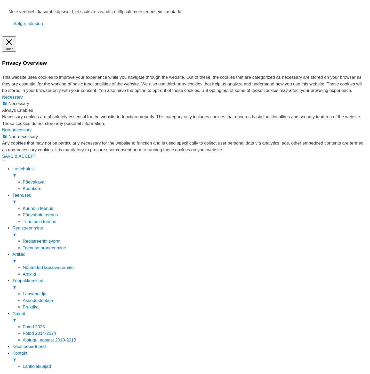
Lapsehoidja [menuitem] (34, 293)
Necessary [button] (12, 97)
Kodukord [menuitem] (32, 188)
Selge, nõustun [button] (28, 23)
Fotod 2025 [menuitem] (34, 326)
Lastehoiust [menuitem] (190, 172)
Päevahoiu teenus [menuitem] (40, 214)
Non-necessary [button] (16, 130)
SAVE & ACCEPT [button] (19, 156)
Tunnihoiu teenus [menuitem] (39, 221)
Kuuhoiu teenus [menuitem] (38, 208)
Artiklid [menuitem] (190, 258)
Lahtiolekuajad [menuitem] (37, 366)
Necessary (19, 103)
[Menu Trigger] (4, 160)
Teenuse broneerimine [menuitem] (44, 247)
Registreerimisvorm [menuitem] (41, 241)
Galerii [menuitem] (190, 317)
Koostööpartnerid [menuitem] (29, 346)
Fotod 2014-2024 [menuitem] (39, 333)
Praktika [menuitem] (30, 307)
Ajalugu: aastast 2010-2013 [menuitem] (49, 340)
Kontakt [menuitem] (190, 357)
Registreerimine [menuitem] (190, 232)
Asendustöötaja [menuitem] (38, 300)
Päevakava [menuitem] (33, 182)
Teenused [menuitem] (190, 199)
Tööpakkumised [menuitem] (190, 284)
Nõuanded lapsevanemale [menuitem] (48, 267)
